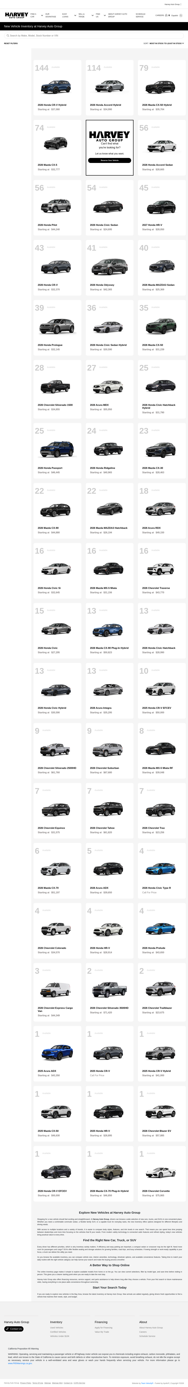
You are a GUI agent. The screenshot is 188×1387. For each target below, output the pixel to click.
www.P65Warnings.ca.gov (20, 1363)
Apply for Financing (103, 1327)
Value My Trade (102, 1332)
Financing (101, 1322)
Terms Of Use (37, 1383)
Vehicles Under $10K (59, 1336)
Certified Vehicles (58, 1332)
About (143, 1322)
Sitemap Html (57, 1383)
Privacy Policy (25, 1383)
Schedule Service (147, 1336)
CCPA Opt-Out (79, 1383)
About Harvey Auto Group (151, 1327)
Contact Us (14, 1328)
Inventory (56, 1322)
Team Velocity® (147, 1383)
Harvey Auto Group (11, 1383)
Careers (143, 1332)
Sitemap (47, 1383)
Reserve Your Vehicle (110, 160)
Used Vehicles (56, 1327)
